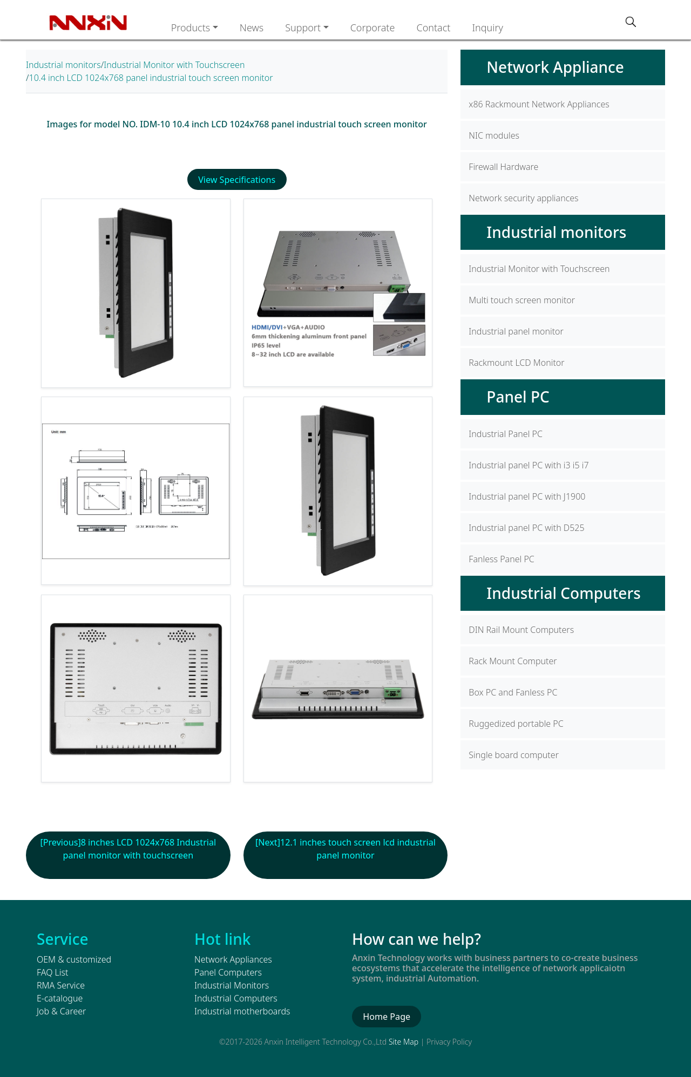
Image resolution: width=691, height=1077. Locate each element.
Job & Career (61, 1011)
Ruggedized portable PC (516, 724)
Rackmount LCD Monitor (516, 363)
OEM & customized (74, 959)
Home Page (386, 1016)
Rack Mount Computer (513, 661)
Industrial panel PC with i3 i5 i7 (528, 465)
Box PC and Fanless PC (513, 692)
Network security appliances (523, 198)
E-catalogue (60, 998)
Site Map (403, 1041)
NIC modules (494, 135)
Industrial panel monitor (516, 331)
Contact (433, 27)
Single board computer (514, 755)
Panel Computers (228, 972)
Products (191, 27)
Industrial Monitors (231, 985)
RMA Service (61, 985)
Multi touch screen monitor (522, 300)
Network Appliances (233, 959)
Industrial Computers (563, 593)
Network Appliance (555, 67)
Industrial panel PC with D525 (526, 528)
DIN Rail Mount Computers (521, 630)
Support (303, 27)
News (251, 27)
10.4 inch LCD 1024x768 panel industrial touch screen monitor (151, 78)
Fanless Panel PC (501, 559)
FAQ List (52, 972)
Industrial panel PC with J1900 (527, 496)
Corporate (372, 27)
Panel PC (517, 396)
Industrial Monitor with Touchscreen (174, 65)
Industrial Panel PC (506, 434)
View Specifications (237, 180)
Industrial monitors (63, 65)
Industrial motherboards (242, 1011)
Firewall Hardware (503, 167)
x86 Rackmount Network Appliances (539, 104)
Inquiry (487, 27)
